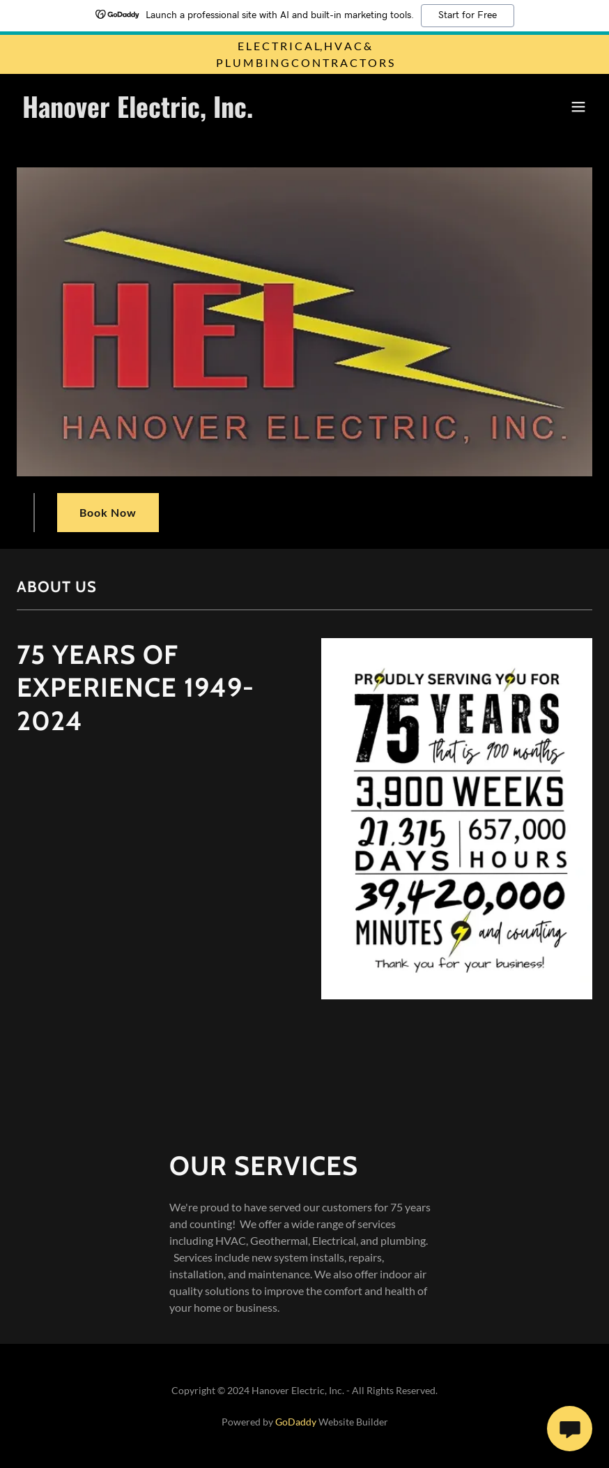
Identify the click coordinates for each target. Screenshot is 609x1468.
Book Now (108, 512)
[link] (137, 113)
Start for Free (467, 15)
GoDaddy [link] (295, 1422)
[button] (578, 107)
